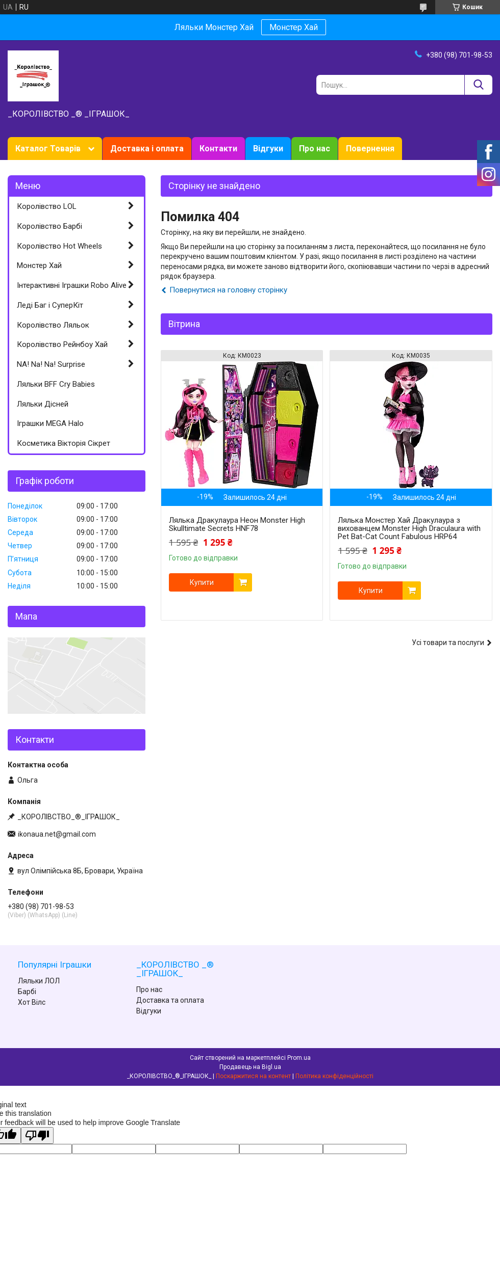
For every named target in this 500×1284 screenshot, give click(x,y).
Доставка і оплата (147, 148)
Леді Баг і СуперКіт (50, 305)
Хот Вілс (31, 1002)
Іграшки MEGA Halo (50, 423)
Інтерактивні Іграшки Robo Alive (72, 285)
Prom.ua (299, 1057)
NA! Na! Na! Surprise (51, 364)
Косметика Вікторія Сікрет (63, 443)
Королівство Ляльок (53, 325)
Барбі (27, 991)
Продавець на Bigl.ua (250, 1067)
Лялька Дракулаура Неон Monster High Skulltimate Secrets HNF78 (237, 524)
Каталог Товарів (48, 148)
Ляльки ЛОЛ (39, 981)
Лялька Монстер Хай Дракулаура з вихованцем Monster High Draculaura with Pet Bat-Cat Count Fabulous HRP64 (409, 528)
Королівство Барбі (49, 226)
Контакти (218, 148)
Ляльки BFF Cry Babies (56, 384)
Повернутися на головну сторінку (228, 290)
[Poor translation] (37, 1135)
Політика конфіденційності (334, 1076)
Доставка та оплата (170, 1000)
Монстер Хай (293, 27)
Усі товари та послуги (448, 642)
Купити (202, 582)
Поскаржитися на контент (253, 1076)
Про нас (314, 148)
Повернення (370, 148)
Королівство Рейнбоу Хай (62, 344)
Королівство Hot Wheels (59, 246)
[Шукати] (478, 85)
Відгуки (268, 148)
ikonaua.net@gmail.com (57, 834)
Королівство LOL (47, 206)
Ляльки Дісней (42, 404)
